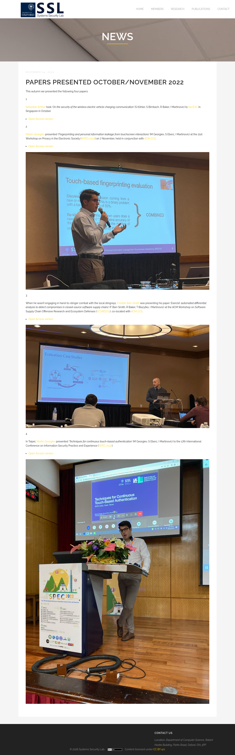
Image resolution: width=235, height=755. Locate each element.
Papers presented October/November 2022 (105, 82)
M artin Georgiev (35, 134)
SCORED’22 (103, 311)
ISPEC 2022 (105, 445)
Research (177, 9)
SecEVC (193, 106)
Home (140, 9)
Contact (223, 9)
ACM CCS (150, 138)
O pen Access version (40, 118)
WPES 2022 (88, 138)
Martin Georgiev (46, 441)
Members (157, 9)
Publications (201, 9)
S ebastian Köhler (36, 106)
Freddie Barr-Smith (128, 303)
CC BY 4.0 (159, 749)
